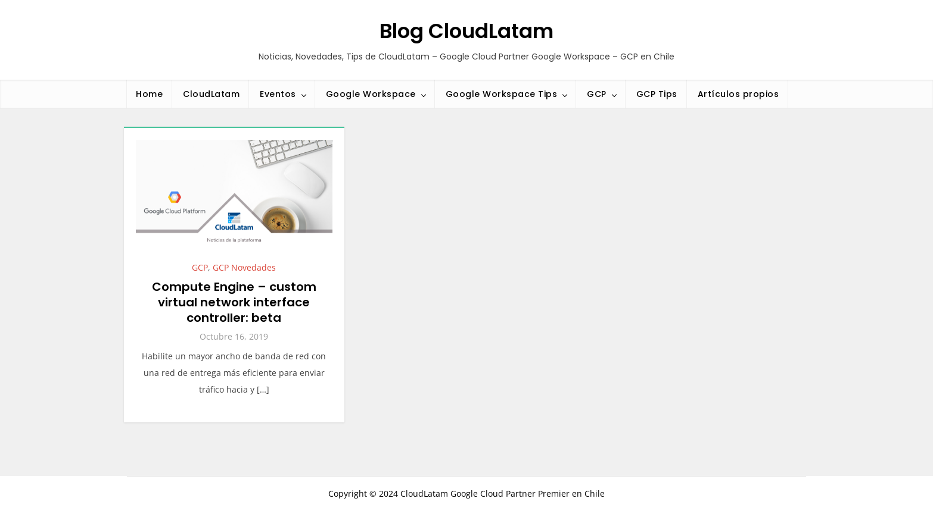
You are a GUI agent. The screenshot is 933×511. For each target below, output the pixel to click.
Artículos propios (738, 94)
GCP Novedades (244, 267)
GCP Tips (656, 94)
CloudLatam (211, 94)
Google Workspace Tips (502, 94)
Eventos (278, 94)
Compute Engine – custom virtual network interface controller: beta (234, 302)
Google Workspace (371, 94)
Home (149, 94)
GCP (597, 94)
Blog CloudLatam (466, 31)
